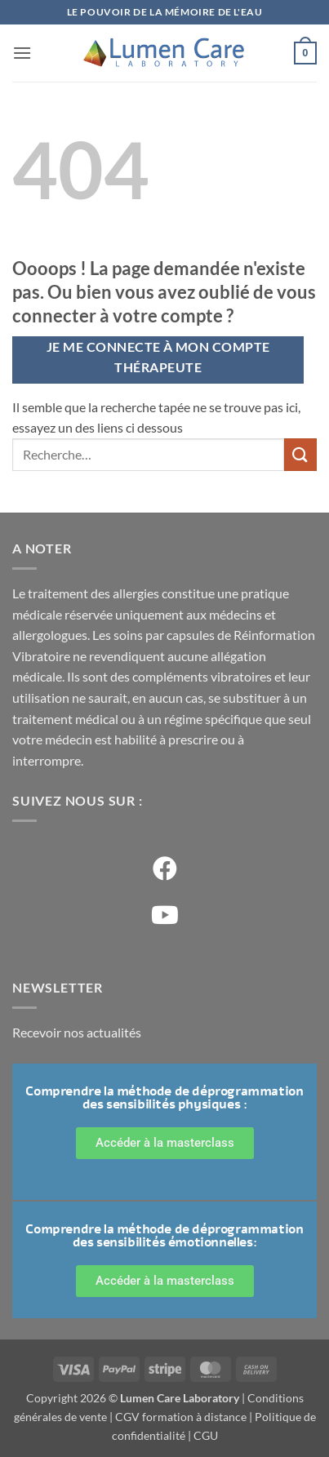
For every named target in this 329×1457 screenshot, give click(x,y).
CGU (205, 1435)
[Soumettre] (300, 454)
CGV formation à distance (181, 1417)
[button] (22, 53)
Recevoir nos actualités (76, 1032)
